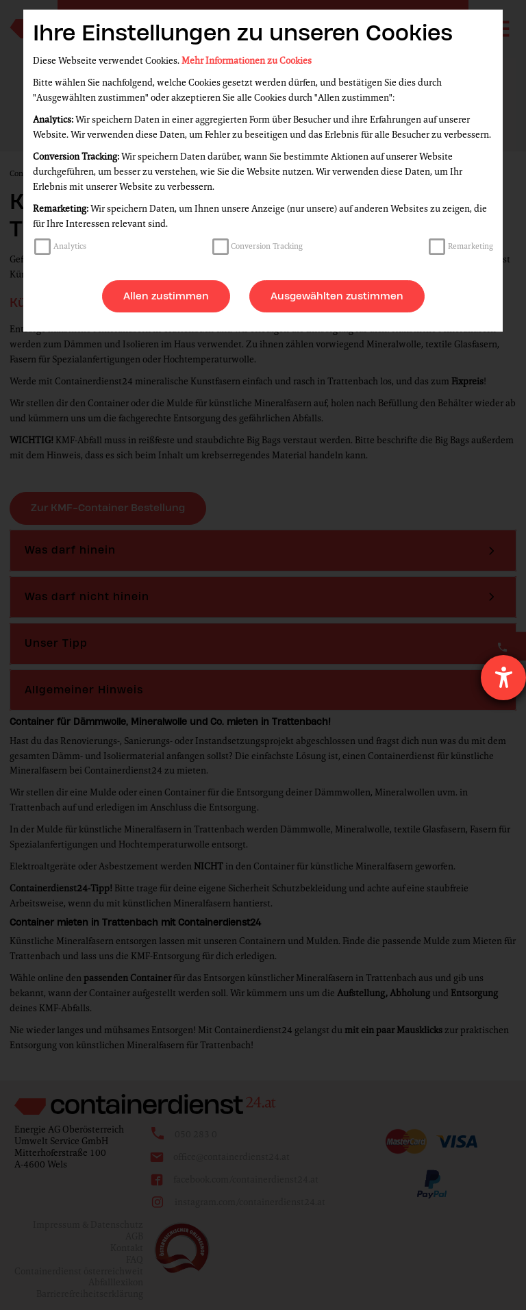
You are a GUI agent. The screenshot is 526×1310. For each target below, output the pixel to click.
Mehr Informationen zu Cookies (246, 60)
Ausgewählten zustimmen (337, 296)
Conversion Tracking (267, 245)
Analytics (69, 245)
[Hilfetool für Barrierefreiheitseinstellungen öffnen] (503, 677)
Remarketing (470, 245)
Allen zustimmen (166, 296)
